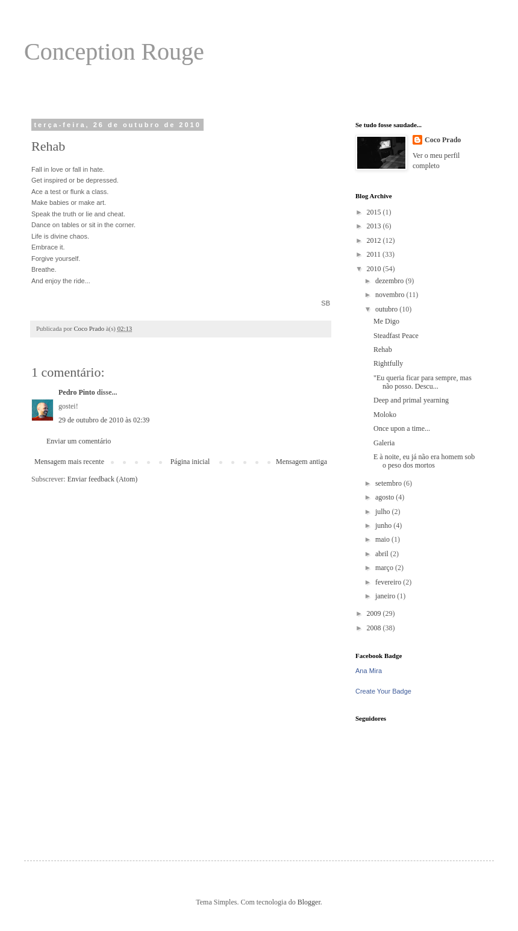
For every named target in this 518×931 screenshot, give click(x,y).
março (385, 567)
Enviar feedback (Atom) (102, 479)
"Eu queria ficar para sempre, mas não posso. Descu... (422, 382)
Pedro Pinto (76, 392)
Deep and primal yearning (411, 400)
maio (383, 539)
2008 (375, 628)
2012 (375, 240)
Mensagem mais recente (69, 461)
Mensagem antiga (301, 461)
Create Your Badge (383, 691)
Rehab (382, 349)
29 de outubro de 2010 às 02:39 (103, 420)
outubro (387, 309)
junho (384, 525)
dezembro (390, 281)
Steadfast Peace (396, 335)
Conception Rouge (114, 51)
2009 (375, 613)
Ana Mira (368, 670)
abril (382, 554)
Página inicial (190, 461)
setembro (389, 483)
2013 (375, 226)
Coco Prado (443, 140)
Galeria (384, 443)
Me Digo (386, 321)
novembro (391, 294)
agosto (385, 497)
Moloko (384, 414)
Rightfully (388, 363)
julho (383, 511)
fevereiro (389, 582)
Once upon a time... (401, 428)
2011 (375, 254)
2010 (375, 269)
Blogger (309, 902)
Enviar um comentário (78, 441)
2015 (375, 212)
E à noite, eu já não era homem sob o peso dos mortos (424, 461)
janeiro (386, 596)
